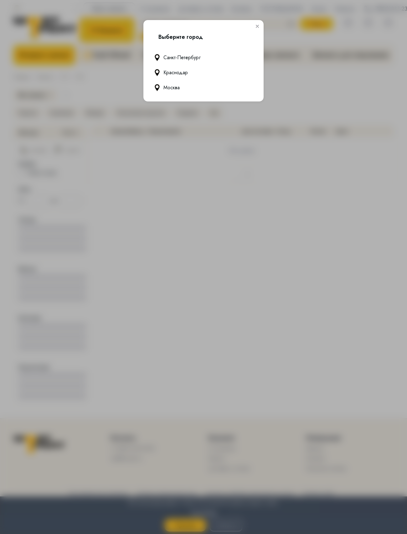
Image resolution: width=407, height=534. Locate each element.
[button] (257, 26)
